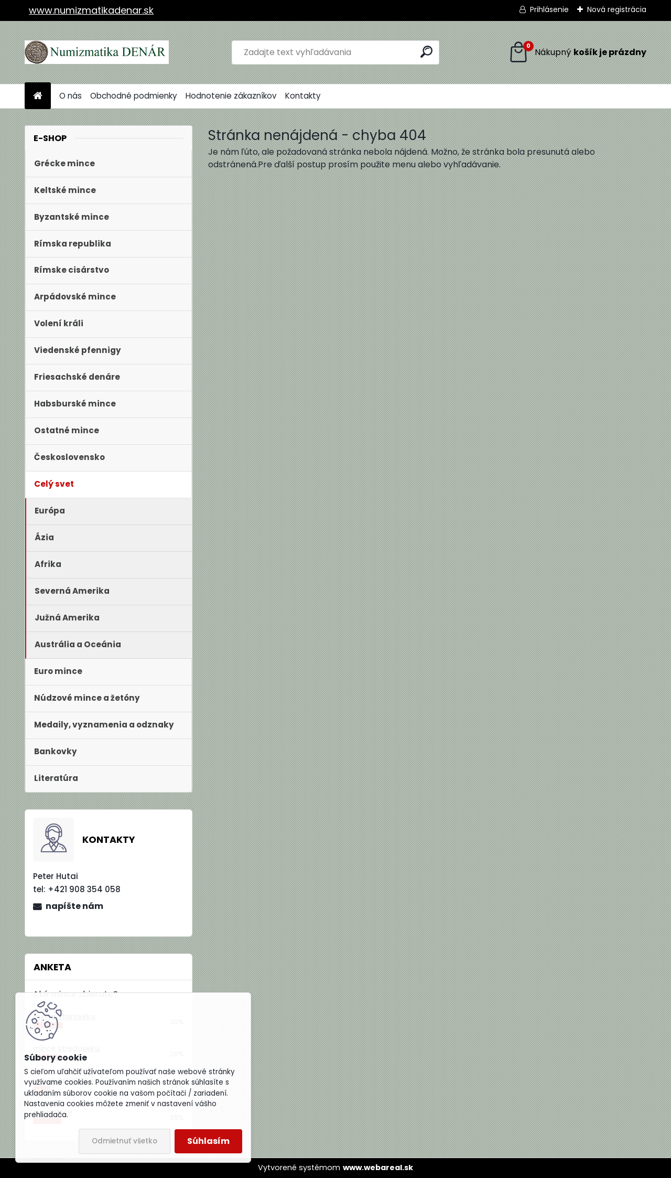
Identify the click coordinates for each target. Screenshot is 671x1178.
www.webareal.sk (378, 1167)
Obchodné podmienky (133, 95)
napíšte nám (74, 906)
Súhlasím (208, 1141)
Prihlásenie (549, 9)
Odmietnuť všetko (124, 1141)
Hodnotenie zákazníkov (231, 95)
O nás (70, 95)
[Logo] (97, 52)
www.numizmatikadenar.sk (91, 10)
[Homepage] (38, 96)
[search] (426, 52)
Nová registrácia (616, 9)
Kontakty (303, 95)
